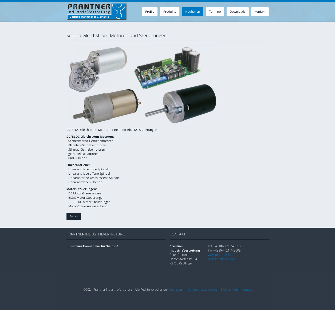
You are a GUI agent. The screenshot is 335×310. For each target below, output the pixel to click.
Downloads (237, 11)
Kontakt (260, 11)
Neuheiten (192, 11)
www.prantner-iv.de (221, 255)
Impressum (177, 289)
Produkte (169, 11)
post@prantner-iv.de (222, 259)
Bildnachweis (229, 289)
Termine (215, 11)
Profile (149, 11)
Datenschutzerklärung (203, 289)
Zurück (74, 216)
